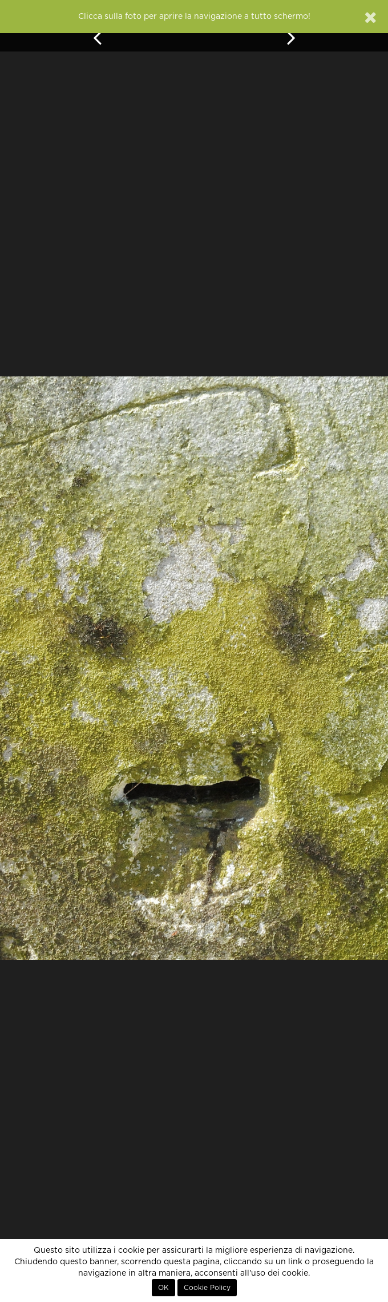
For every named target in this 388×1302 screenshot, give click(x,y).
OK (163, 1287)
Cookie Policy (207, 1287)
